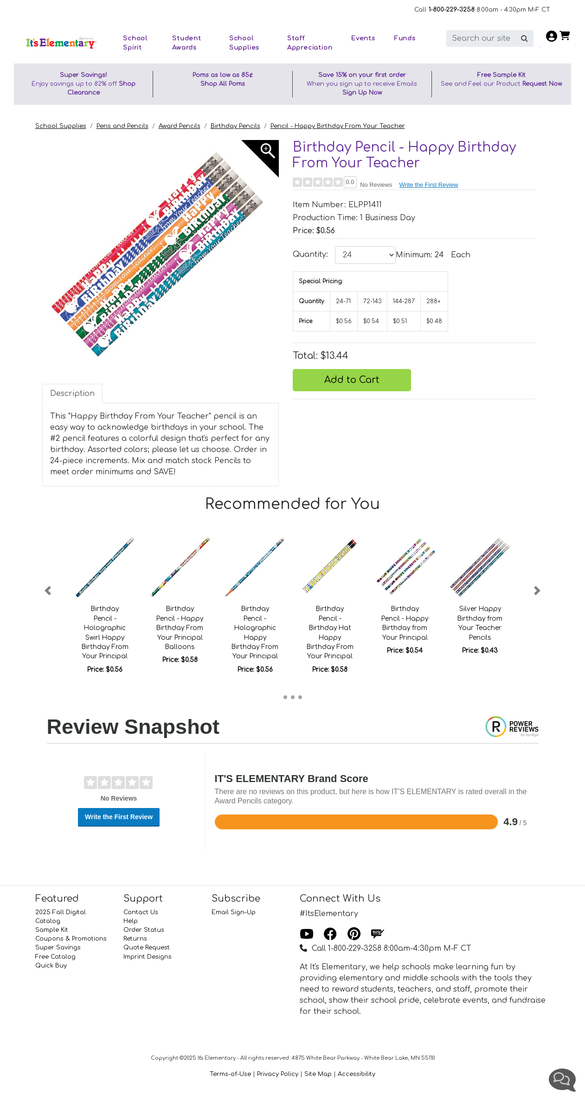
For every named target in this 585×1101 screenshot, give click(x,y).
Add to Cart (351, 380)
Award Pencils (179, 126)
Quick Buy (51, 965)
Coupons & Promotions (71, 939)
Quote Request (146, 947)
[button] (48, 590)
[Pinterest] (354, 934)
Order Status (143, 930)
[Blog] (378, 934)
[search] (481, 38)
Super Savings (58, 947)
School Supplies (60, 126)
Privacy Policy (277, 1074)
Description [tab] (72, 393)
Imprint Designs (147, 957)
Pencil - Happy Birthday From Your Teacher (337, 126)
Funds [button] (405, 38)
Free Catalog (55, 957)
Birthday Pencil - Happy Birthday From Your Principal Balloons (179, 627)
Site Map (318, 1074)
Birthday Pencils (235, 126)
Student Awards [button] (186, 43)
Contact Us (140, 912)
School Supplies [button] (244, 43)
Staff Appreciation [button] (310, 43)
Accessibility (356, 1074)
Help (130, 921)
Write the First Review (428, 184)
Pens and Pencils (122, 126)
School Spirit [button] (135, 43)
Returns (135, 939)
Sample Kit (51, 930)
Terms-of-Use (230, 1074)
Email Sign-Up (234, 912)
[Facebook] (330, 934)
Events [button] (363, 38)
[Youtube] (307, 934)
